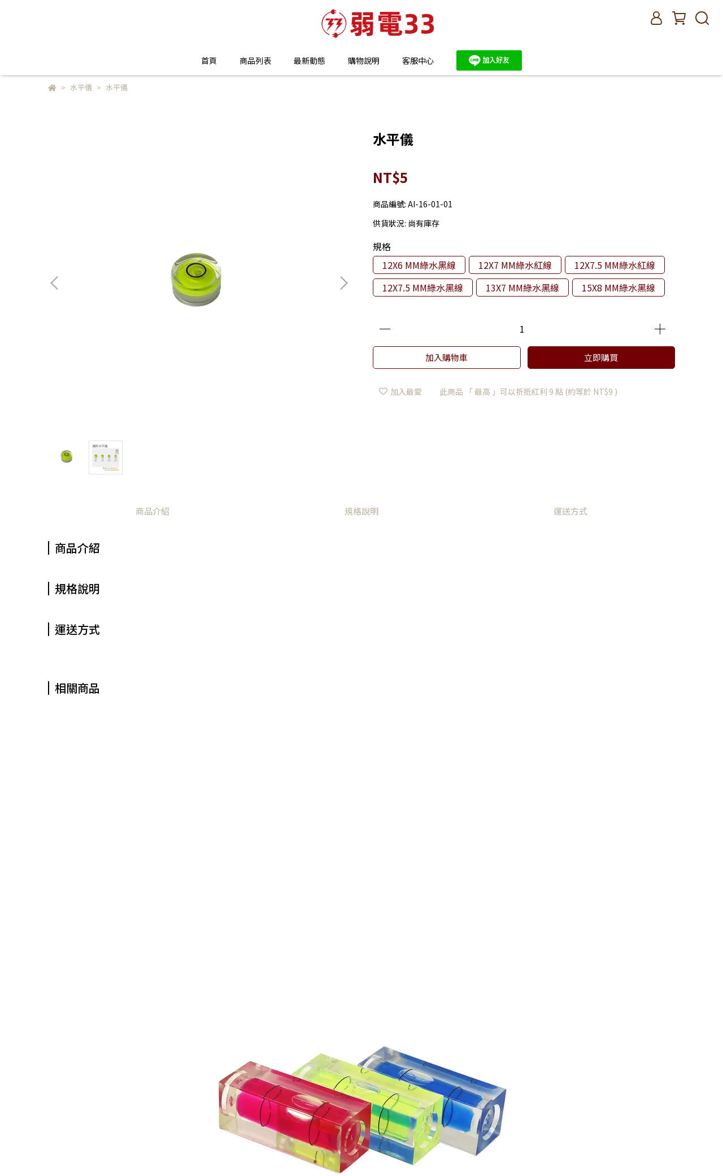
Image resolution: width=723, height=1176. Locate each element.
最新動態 (309, 60)
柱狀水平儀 (93, 891)
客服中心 (418, 60)
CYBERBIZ (269, 1147)
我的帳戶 (283, 1051)
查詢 (276, 1017)
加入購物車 (446, 357)
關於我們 (283, 1034)
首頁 (209, 60)
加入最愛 (400, 391)
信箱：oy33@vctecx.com (94, 1051)
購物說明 (283, 1068)
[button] (343, 283)
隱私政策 (283, 1102)
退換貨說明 (287, 1085)
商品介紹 (152, 511)
